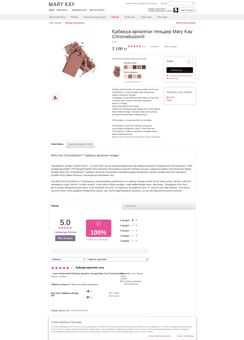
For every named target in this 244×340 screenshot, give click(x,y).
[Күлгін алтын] (130, 77)
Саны (170, 61)
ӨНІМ (51, 10)
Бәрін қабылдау (186, 336)
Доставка (170, 97)
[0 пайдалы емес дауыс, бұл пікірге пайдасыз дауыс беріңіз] (88, 297)
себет (187, 10)
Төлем (169, 100)
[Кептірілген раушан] (79, 60)
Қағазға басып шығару (186, 23)
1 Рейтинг (154, 46)
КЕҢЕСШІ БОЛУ (79, 10)
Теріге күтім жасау (57, 17)
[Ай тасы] (135, 77)
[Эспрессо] (135, 67)
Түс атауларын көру (132, 82)
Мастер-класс (97, 10)
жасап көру (173, 78)
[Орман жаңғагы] (139, 67)
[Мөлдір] (126, 77)
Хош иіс (115, 17)
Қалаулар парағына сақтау (180, 76)
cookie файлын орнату (159, 336)
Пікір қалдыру (170, 46)
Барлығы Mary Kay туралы (135, 3)
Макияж (74, 17)
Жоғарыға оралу (79, 310)
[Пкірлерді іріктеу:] (68, 259)
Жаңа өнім (162, 17)
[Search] (182, 4)
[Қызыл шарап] (144, 67)
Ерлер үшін (130, 17)
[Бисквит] (130, 67)
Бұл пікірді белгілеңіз (114, 294)
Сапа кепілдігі (152, 3)
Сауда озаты (146, 17)
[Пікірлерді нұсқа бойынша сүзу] (117, 259)
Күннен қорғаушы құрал (95, 17)
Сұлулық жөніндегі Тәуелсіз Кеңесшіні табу (159, 10)
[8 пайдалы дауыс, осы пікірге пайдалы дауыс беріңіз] (88, 291)
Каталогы (62, 10)
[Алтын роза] (139, 77)
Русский (164, 3)
